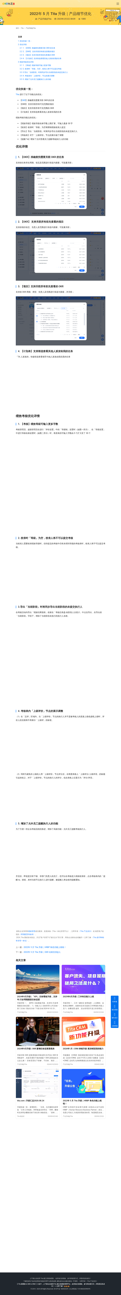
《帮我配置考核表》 (27, 934)
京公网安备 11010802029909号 (79, 1289)
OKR (24, 100)
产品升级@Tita (44, 19)
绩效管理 (31, 931)
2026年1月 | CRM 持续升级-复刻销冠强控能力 (83, 1048)
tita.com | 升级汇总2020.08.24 (30, 1100)
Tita (17, 94)
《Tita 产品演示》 (85, 931)
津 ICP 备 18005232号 (61, 1289)
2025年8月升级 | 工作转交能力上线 (78, 996)
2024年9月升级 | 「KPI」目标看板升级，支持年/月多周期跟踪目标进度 (37, 998)
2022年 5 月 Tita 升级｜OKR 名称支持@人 (42, 952)
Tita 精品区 (21, 1116)
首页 (17, 28)
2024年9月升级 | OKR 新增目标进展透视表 (36, 1048)
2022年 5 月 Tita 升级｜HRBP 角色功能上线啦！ (45, 947)
